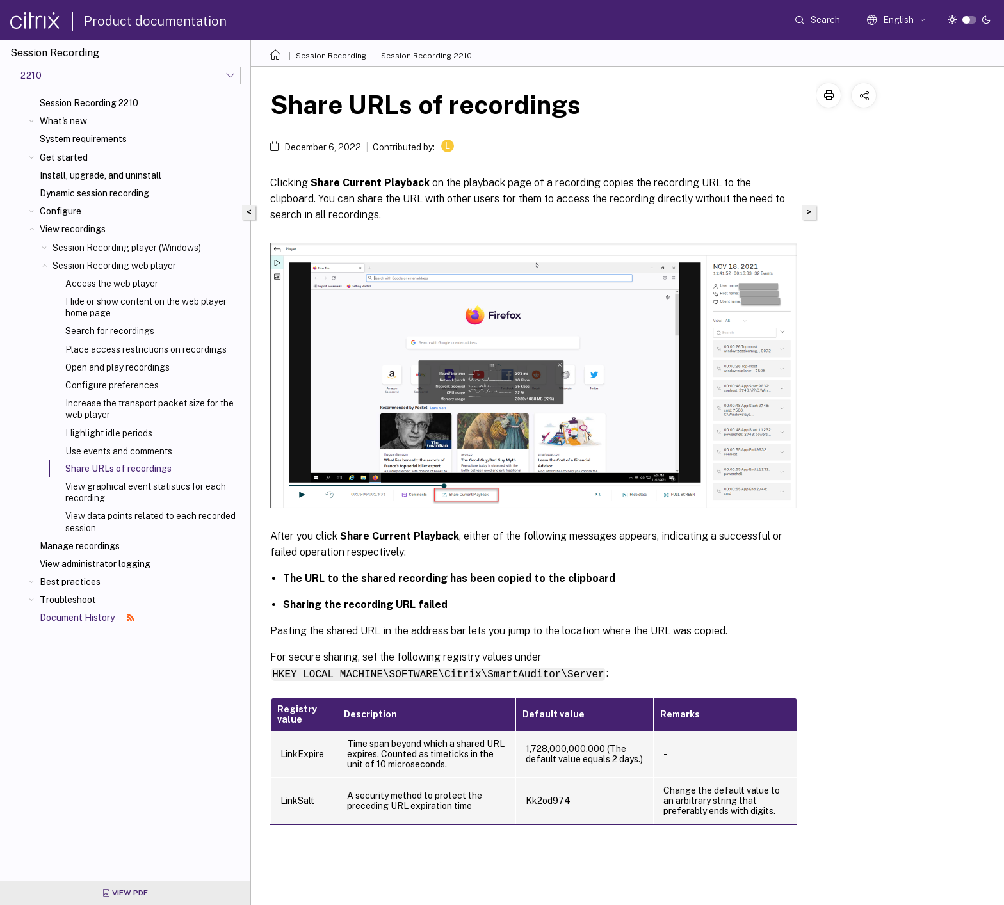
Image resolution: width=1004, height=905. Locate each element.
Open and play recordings (117, 367)
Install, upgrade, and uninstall (100, 175)
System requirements (83, 139)
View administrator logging (95, 564)
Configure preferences (112, 385)
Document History (87, 618)
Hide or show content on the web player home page (146, 307)
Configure (60, 211)
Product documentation (155, 21)
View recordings (73, 229)
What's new (63, 121)
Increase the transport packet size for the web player (149, 409)
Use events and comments (118, 451)
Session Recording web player (114, 265)
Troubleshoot (68, 600)
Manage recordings (80, 546)
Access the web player (111, 283)
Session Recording (331, 55)
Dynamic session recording (94, 193)
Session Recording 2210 (89, 103)
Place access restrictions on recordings (146, 349)
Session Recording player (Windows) (127, 248)
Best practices (70, 582)
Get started (64, 157)
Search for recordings (109, 331)
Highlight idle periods (108, 433)
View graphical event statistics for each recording (145, 492)
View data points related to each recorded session (150, 522)
